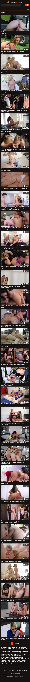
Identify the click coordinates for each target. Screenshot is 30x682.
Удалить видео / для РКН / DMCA (19, 670)
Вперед (17, 643)
